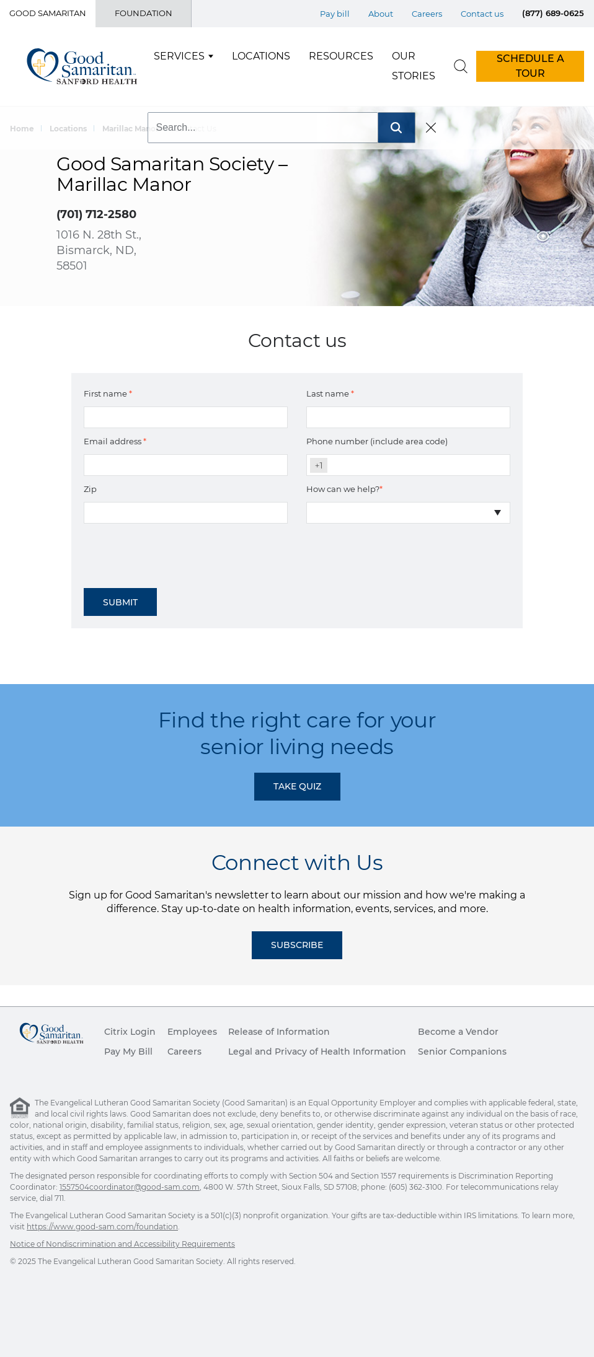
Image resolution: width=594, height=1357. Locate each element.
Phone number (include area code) (377, 441)
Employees (192, 1031)
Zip (90, 489)
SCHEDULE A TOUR (530, 66)
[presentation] (178, 551)
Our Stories (413, 66)
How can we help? (344, 489)
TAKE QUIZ (297, 786)
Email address (115, 441)
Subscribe (297, 945)
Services (179, 56)
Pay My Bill (128, 1051)
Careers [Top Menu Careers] (427, 14)
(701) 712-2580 (96, 214)
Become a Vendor (458, 1031)
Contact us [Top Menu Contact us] (482, 14)
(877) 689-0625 (553, 13)
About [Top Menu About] (380, 14)
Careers (184, 1051)
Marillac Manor (130, 128)
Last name (330, 393)
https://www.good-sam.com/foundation (102, 1226)
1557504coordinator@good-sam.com (130, 1187)
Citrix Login (130, 1031)
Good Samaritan (47, 13)
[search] (461, 66)
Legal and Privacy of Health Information (317, 1051)
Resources (341, 56)
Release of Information (279, 1031)
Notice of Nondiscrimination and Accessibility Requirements (122, 1244)
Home (22, 128)
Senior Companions (462, 1051)
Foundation (143, 13)
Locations (261, 56)
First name (108, 393)
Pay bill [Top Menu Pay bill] (335, 14)
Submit (120, 602)
